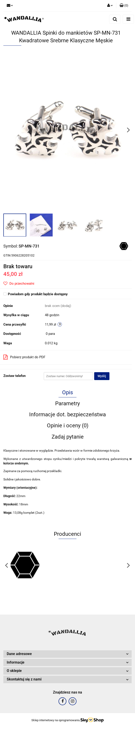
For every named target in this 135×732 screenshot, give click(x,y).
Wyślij (102, 376)
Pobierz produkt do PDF (24, 357)
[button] (124, 5)
